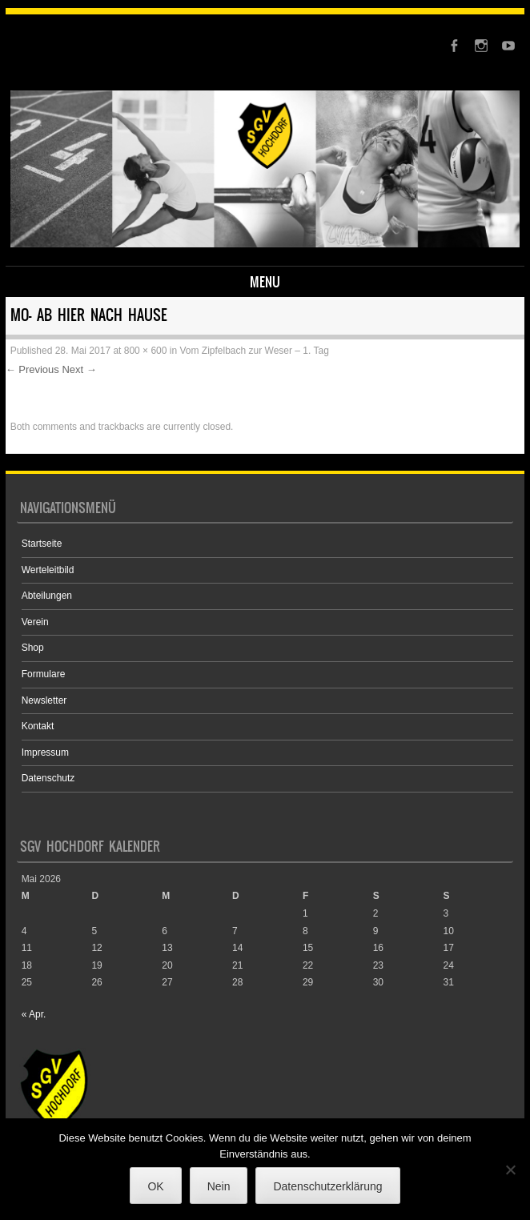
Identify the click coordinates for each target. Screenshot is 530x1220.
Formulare (44, 674)
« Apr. (34, 1014)
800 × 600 (145, 350)
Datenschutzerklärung (327, 1186)
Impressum (45, 752)
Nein (219, 1186)
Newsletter (44, 700)
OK (155, 1186)
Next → (79, 369)
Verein (35, 622)
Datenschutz (48, 778)
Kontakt (38, 726)
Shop (33, 647)
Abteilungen (47, 595)
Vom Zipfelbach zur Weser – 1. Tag (253, 350)
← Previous (32, 369)
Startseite (42, 543)
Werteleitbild (48, 570)
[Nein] (510, 1170)
